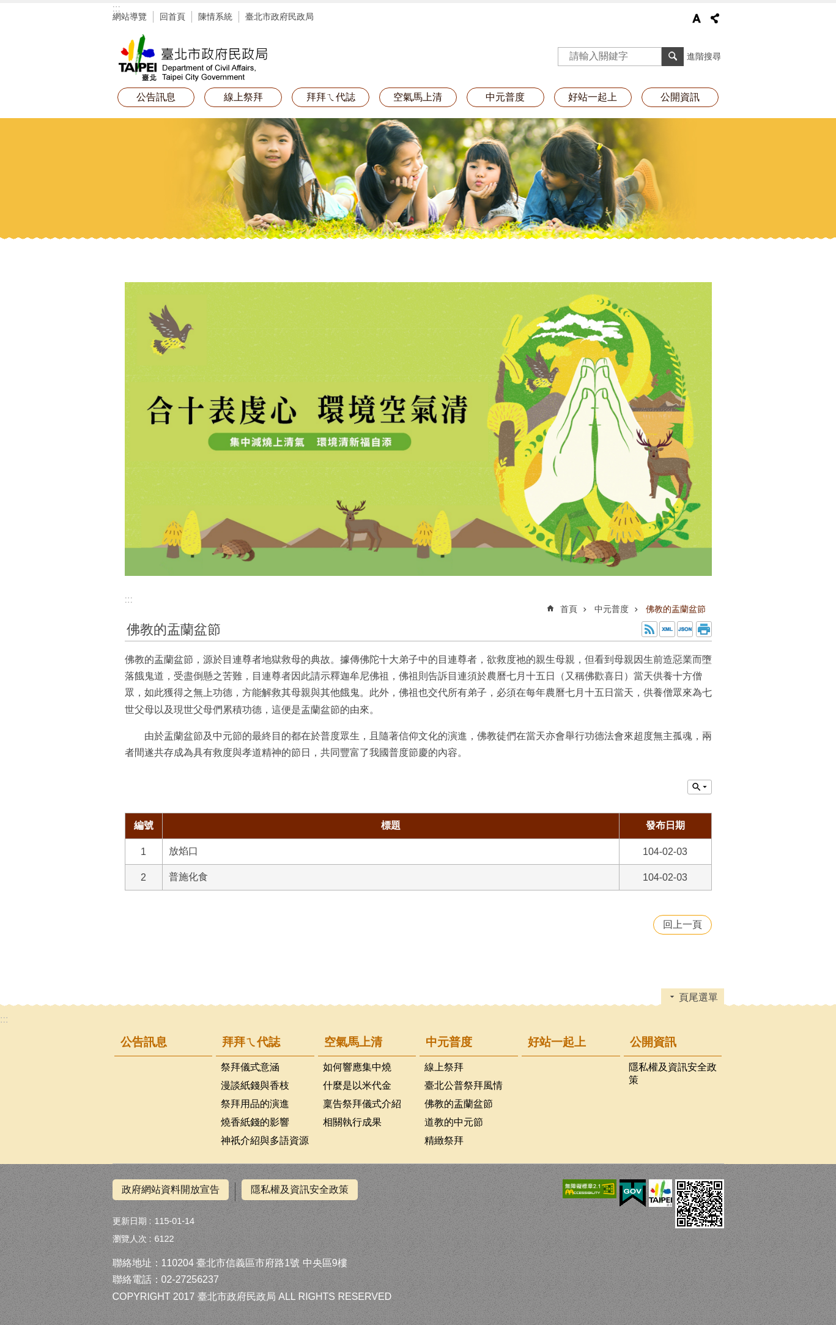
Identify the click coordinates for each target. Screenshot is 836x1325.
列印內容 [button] (704, 629)
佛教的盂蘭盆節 (676, 609)
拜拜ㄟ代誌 (330, 97)
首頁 (568, 609)
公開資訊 (680, 97)
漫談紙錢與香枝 (255, 1085)
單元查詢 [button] (699, 787)
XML (667, 629)
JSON (685, 629)
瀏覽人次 (130, 1234)
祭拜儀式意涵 (250, 1067)
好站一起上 (592, 97)
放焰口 (183, 851)
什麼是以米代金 (357, 1085)
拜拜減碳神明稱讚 (223, 58)
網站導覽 (130, 16)
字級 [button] (696, 18)
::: (116, 8)
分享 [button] (715, 18)
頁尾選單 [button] (698, 997)
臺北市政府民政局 (279, 16)
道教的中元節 (453, 1122)
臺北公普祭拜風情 (463, 1085)
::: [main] (129, 599)
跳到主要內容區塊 (6, 6)
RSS (649, 629)
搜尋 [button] (673, 56)
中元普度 (505, 97)
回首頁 (172, 16)
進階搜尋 (704, 56)
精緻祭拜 (444, 1140)
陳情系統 (215, 16)
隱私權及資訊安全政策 (673, 1073)
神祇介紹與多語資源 (265, 1140)
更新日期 (130, 1217)
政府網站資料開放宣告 (171, 1189)
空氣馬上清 (417, 97)
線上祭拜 (243, 97)
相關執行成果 (352, 1122)
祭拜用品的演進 (255, 1104)
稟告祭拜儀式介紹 (362, 1104)
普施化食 (188, 877)
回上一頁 (682, 924)
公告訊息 (156, 97)
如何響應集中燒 (357, 1067)
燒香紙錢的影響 (255, 1122)
